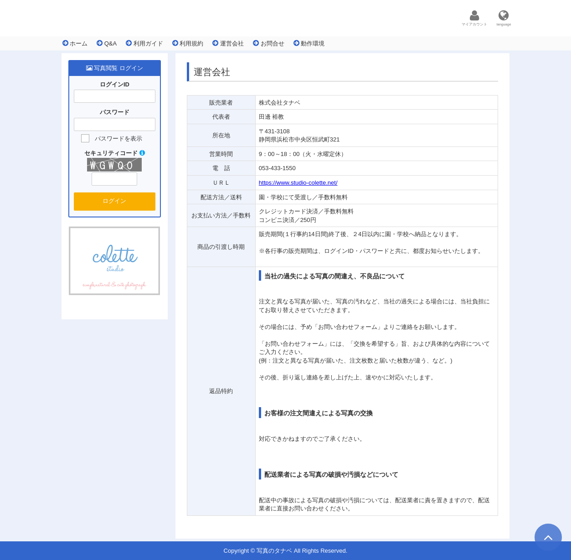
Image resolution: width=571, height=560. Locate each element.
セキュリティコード (114, 153)
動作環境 (309, 43)
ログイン (114, 200)
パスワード (114, 112)
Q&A (107, 43)
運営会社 (228, 43)
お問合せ (268, 43)
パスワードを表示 (118, 138)
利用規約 (188, 43)
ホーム (75, 43)
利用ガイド (144, 43)
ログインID (114, 84)
